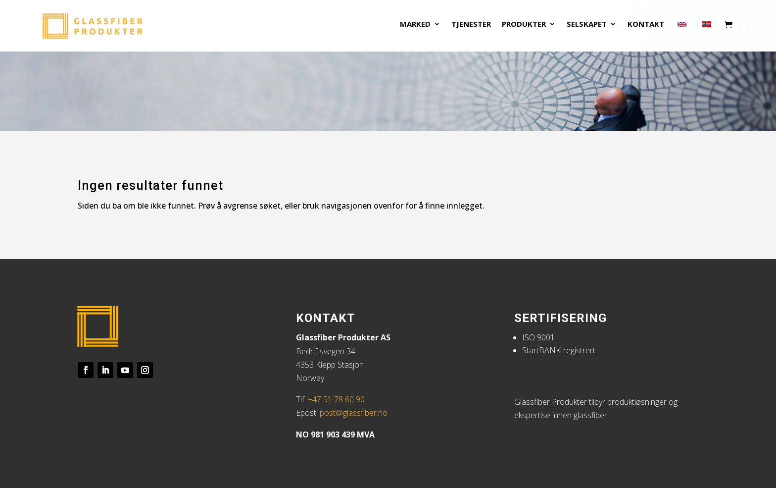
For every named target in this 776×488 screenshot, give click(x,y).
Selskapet (587, 28)
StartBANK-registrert (558, 350)
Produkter (524, 28)
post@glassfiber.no (354, 412)
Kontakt (646, 28)
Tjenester (471, 28)
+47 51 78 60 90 (336, 399)
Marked (415, 28)
